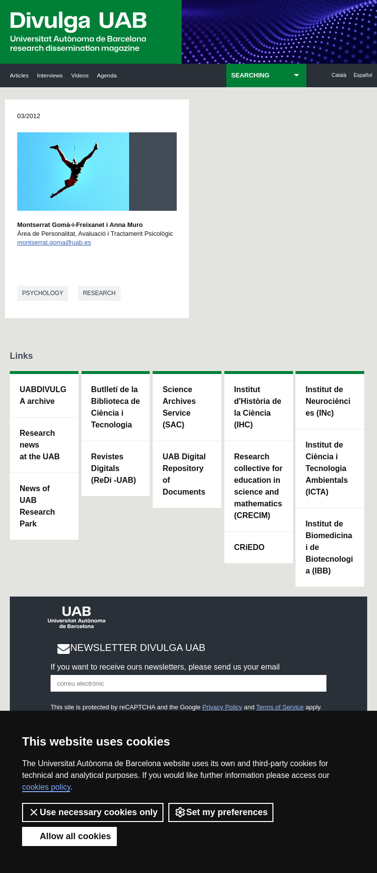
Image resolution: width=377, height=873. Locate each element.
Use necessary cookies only (93, 812)
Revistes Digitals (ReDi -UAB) (113, 468)
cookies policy (46, 787)
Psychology (42, 293)
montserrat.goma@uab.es (54, 242)
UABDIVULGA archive (43, 395)
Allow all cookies (69, 836)
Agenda (106, 75)
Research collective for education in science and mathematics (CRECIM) (258, 486)
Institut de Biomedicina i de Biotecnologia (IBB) (329, 547)
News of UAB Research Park (37, 506)
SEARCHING (250, 75)
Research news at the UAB (40, 445)
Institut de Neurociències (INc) (327, 401)
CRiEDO (249, 547)
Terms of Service (280, 707)
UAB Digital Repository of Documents (184, 474)
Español (362, 75)
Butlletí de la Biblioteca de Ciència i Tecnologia (115, 407)
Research (99, 293)
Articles (19, 75)
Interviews (50, 75)
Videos (80, 75)
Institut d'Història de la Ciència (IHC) (257, 407)
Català (338, 75)
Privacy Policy (222, 707)
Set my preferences (221, 812)
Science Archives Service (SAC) (179, 407)
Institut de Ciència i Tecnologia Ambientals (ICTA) (326, 468)
